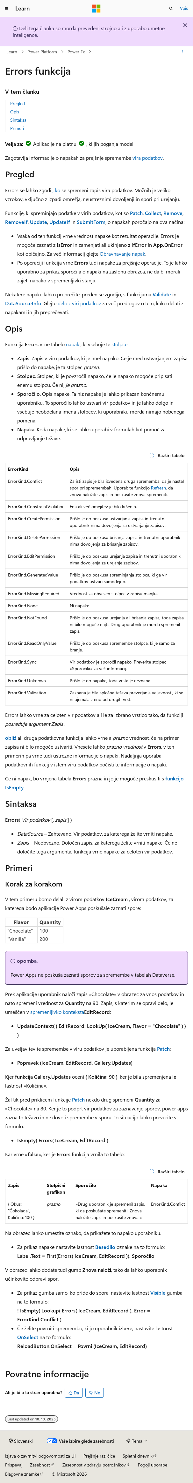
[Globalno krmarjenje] (6, 8)
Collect (153, 213)
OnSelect (27, 1337)
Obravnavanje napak (122, 253)
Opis (14, 112)
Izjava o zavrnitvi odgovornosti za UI (40, 1456)
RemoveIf (16, 222)
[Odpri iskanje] (171, 8)
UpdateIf (59, 222)
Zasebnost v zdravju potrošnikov (94, 1465)
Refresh (158, 488)
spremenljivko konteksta (57, 1011)
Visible (158, 1292)
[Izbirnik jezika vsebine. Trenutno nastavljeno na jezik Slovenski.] (21, 1441)
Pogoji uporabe (152, 1465)
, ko (56, 190)
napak (72, 344)
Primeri (17, 128)
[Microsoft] (96, 8)
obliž (10, 737)
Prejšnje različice (99, 1456)
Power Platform (42, 52)
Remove (172, 213)
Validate (162, 294)
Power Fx (76, 52)
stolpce (119, 344)
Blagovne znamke (22, 1474)
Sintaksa (18, 120)
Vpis (184, 8)
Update (38, 222)
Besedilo (105, 1247)
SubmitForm (91, 222)
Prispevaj (13, 1465)
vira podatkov (147, 157)
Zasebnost (40, 1465)
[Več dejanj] (182, 52)
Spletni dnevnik (138, 1456)
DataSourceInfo (23, 303)
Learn (11, 52)
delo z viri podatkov (79, 303)
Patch (136, 213)
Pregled (17, 103)
